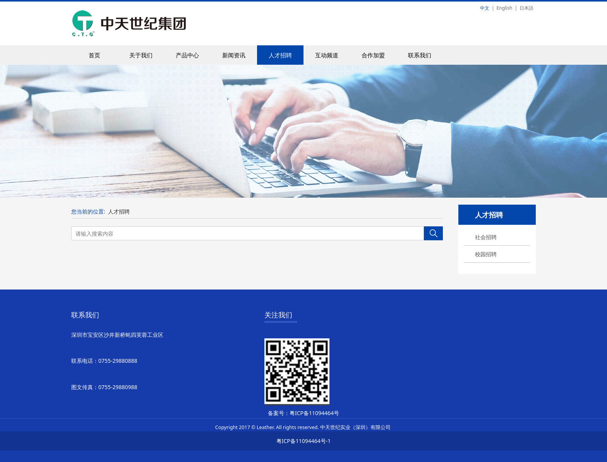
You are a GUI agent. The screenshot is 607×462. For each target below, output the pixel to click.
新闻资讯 (233, 55)
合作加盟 (373, 55)
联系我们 (419, 55)
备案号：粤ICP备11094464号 (303, 413)
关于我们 (141, 55)
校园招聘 (486, 254)
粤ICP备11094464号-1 (303, 441)
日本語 (526, 8)
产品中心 (187, 55)
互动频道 (326, 55)
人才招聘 (280, 55)
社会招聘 (486, 237)
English (505, 8)
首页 (94, 55)
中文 (484, 8)
